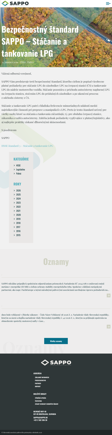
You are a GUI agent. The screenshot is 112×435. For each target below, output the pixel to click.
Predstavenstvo (40, 380)
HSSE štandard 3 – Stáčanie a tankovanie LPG (27, 146)
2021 (18, 210)
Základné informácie (42, 377)
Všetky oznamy (56, 341)
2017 (18, 227)
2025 (18, 194)
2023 (18, 202)
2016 (18, 231)
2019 (18, 219)
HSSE (18, 165)
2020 (18, 215)
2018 (18, 223)
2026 (18, 190)
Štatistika (38, 401)
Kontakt (38, 386)
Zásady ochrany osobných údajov (46, 404)
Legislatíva (20, 169)
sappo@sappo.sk (41, 417)
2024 (18, 198)
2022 (18, 206)
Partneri (38, 383)
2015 (18, 235)
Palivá (18, 173)
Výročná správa (40, 398)
